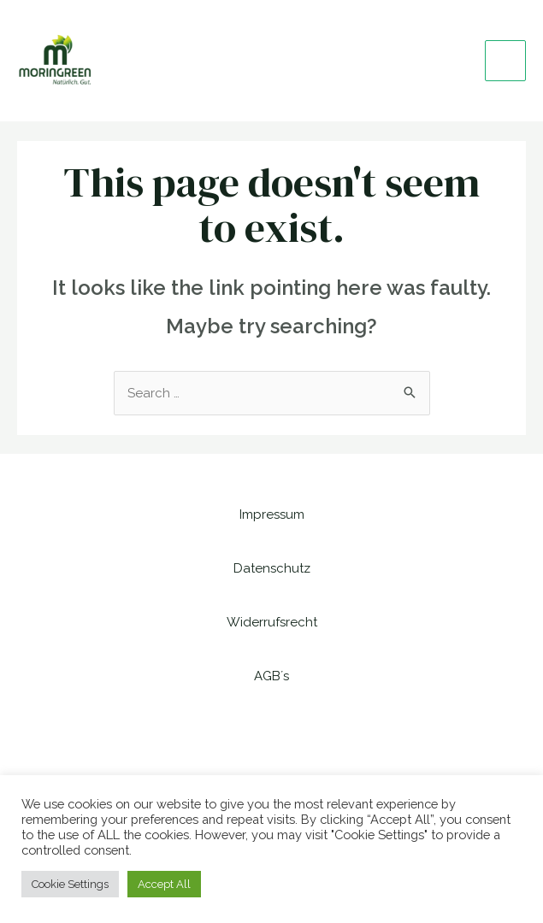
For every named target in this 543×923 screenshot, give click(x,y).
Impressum (271, 514)
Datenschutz (271, 568)
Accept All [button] (164, 884)
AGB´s (271, 676)
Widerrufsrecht (272, 622)
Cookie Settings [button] (70, 884)
